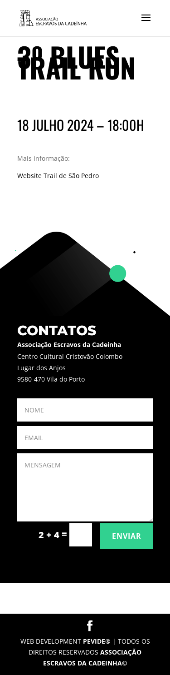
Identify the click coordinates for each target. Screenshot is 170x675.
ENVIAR (126, 536)
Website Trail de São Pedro (58, 175)
